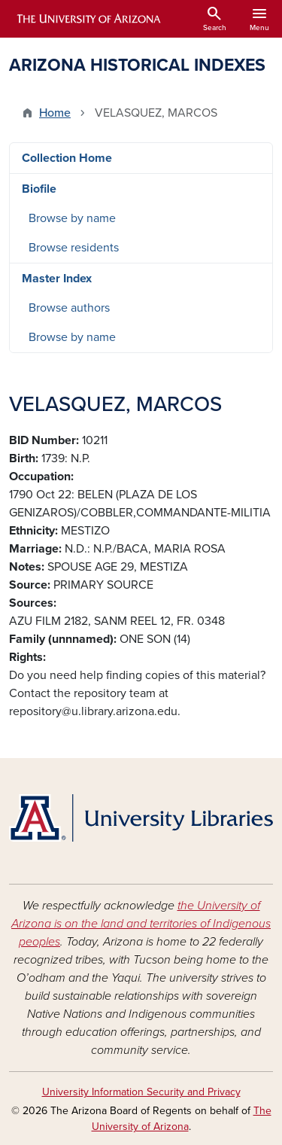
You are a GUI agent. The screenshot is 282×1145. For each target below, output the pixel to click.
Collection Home (67, 158)
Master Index (57, 278)
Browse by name (72, 218)
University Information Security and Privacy (141, 1092)
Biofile (39, 188)
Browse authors (69, 307)
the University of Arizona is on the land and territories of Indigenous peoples (141, 923)
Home (55, 112)
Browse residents (74, 247)
